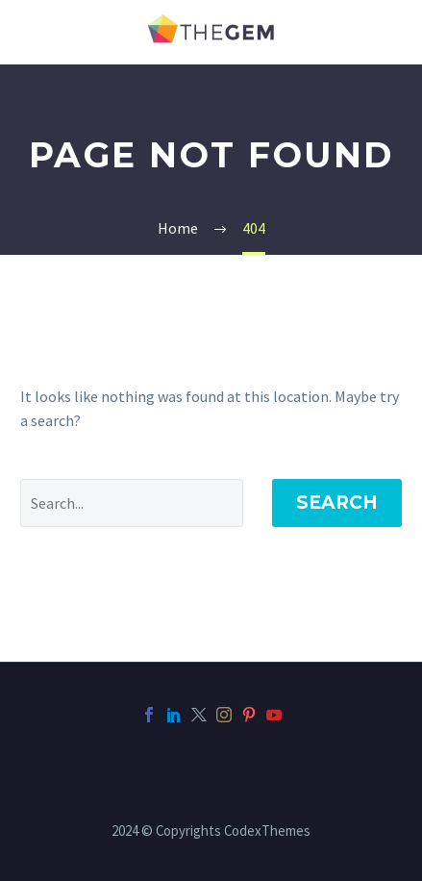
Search (337, 502)
